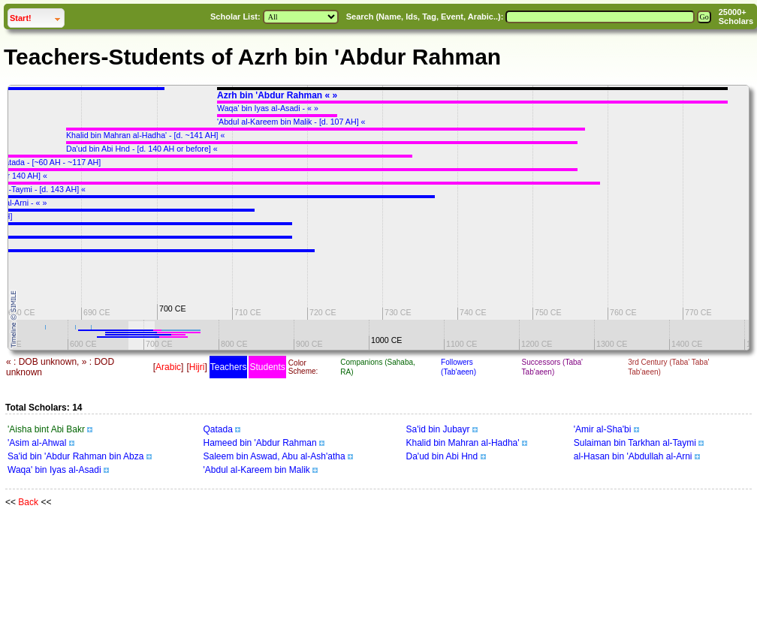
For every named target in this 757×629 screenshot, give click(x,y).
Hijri (197, 367)
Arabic (168, 367)
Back (28, 502)
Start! (37, 16)
